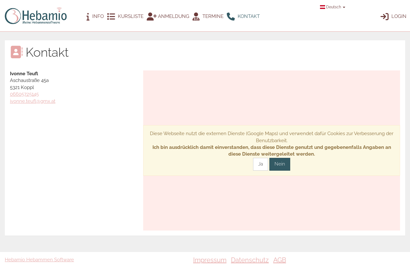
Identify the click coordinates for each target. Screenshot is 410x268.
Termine (208, 16)
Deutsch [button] (332, 7)
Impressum (209, 260)
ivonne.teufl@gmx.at (32, 101)
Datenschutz (250, 260)
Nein (280, 164)
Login (393, 16)
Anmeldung (168, 16)
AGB (279, 260)
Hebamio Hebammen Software (39, 260)
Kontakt (243, 16)
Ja (260, 164)
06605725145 (24, 94)
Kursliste (125, 16)
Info (95, 16)
